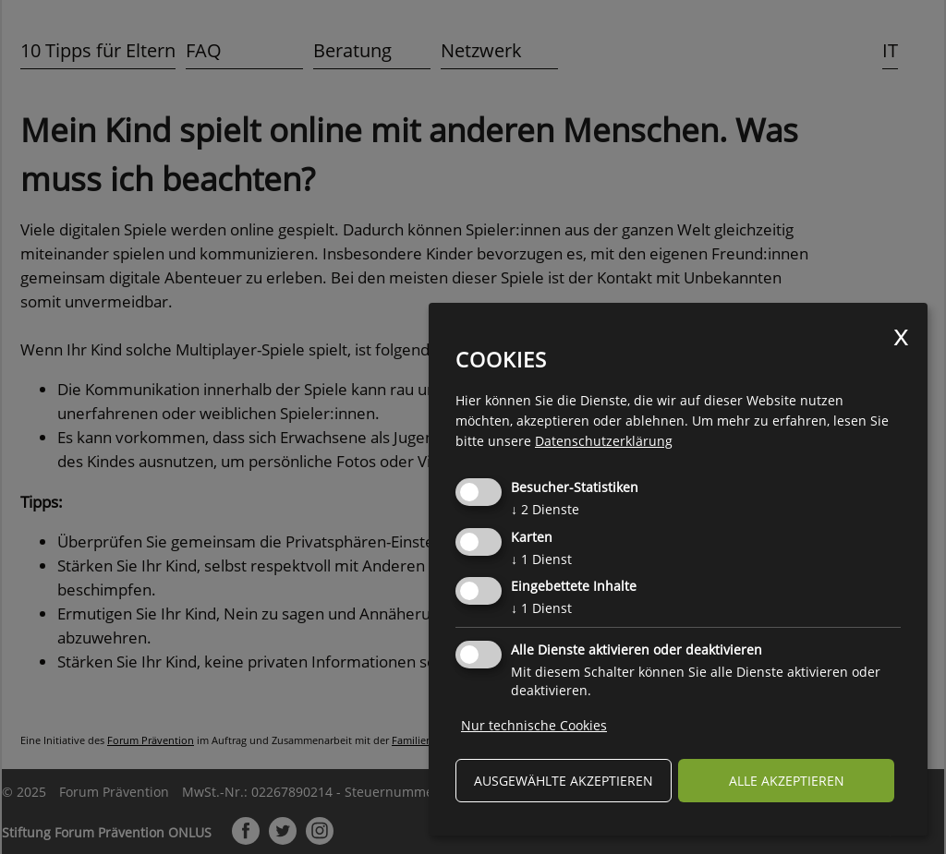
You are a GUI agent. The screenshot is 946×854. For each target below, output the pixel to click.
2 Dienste (545, 509)
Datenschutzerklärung (604, 441)
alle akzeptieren (786, 780)
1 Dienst (541, 559)
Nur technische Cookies (534, 725)
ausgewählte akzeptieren (563, 780)
